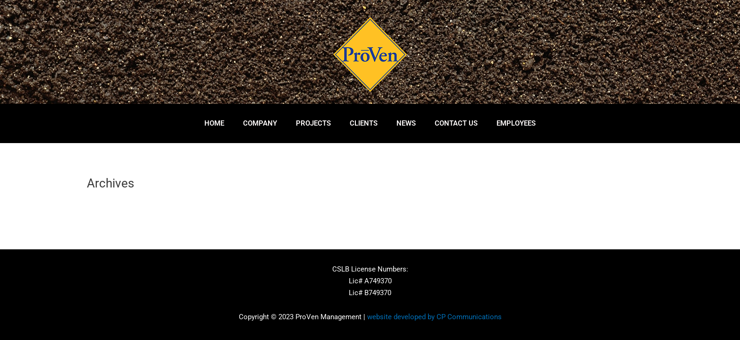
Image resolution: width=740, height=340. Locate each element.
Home (214, 123)
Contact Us (456, 123)
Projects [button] (313, 123)
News (406, 123)
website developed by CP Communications (434, 317)
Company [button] (260, 123)
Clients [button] (364, 123)
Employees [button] (516, 123)
